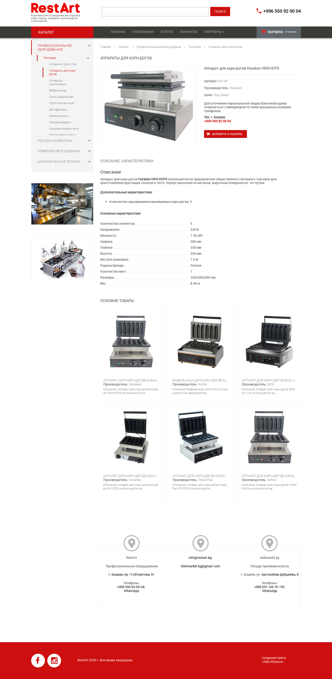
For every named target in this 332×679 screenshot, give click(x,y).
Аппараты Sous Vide (63, 64)
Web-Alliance (272, 661)
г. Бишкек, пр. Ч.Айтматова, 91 (132, 574)
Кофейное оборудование (59, 151)
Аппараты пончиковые (57, 82)
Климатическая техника (59, 161)
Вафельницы (58, 90)
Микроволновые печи (64, 128)
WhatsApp (131, 591)
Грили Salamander (61, 97)
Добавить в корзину (227, 133)
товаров (278, 32)
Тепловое (49, 58)
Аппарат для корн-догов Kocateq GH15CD (138, 476)
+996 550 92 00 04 (282, 11)
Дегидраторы (58, 109)
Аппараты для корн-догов (62, 72)
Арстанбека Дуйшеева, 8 (280, 574)
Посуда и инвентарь (55, 140)
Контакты (188, 31)
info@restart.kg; (200, 557)
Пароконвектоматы (62, 135)
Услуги (166, 31)
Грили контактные (61, 103)
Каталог (124, 47)
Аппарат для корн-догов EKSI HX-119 (272, 380)
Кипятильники (58, 116)
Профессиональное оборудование (55, 47)
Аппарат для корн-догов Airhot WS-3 (273, 476)
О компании (143, 31)
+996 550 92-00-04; (131, 587)
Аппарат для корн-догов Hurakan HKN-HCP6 (140, 380)
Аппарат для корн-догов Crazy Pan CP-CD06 (209, 476)
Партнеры (212, 31)
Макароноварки (60, 122)
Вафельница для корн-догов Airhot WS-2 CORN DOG (215, 380)
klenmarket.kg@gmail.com (200, 566)
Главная (118, 31)
